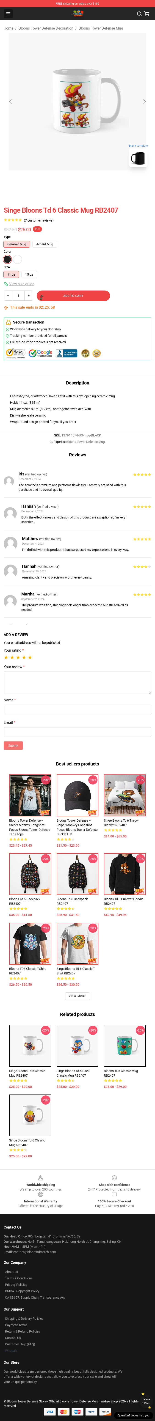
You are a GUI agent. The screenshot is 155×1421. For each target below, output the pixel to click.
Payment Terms (16, 1325)
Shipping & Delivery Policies (24, 1318)
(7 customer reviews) (39, 220)
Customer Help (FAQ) (20, 1344)
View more (77, 996)
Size (7, 267)
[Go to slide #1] (66, 180)
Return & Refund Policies (22, 1331)
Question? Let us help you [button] (133, 1415)
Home (8, 28)
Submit (13, 745)
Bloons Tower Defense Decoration (46, 28)
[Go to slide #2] (89, 180)
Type (7, 237)
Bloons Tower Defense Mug (101, 28)
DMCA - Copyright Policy (22, 1291)
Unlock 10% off (146, 1401)
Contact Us (13, 1338)
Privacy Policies (16, 1285)
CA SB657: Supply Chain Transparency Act (35, 1297)
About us (11, 1272)
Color (7, 251)
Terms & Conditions (19, 1278)
